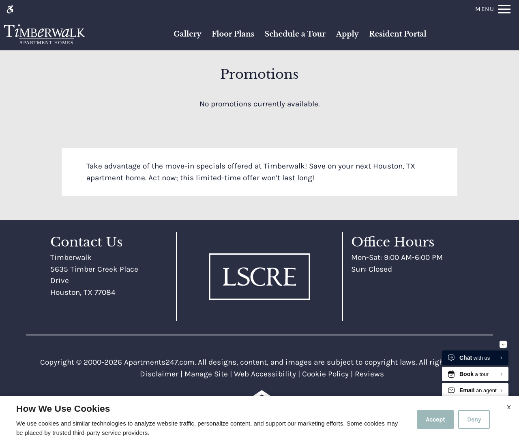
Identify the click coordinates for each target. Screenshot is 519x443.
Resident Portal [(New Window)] (397, 34)
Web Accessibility (265, 374)
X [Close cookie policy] (509, 407)
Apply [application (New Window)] (347, 34)
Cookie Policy (325, 374)
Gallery (187, 34)
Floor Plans (233, 34)
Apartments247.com (159, 362)
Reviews (369, 374)
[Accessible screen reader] (10, 9)
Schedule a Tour (295, 34)
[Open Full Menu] (492, 9)
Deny (474, 419)
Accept (435, 419)
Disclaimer (159, 374)
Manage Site (206, 374)
